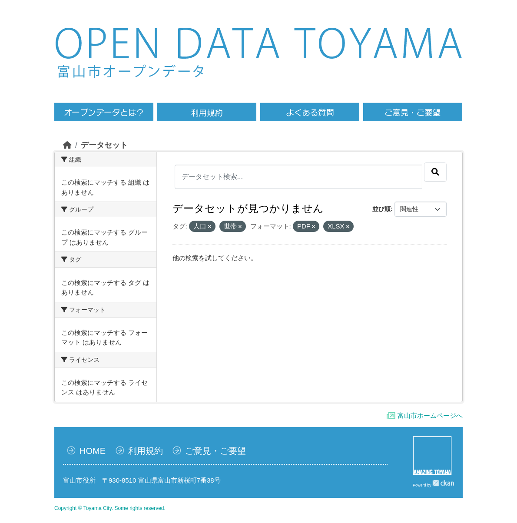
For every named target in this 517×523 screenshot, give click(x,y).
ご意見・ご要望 (215, 451)
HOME (93, 451)
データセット (104, 145)
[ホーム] (67, 145)
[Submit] (435, 172)
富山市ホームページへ (430, 415)
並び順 (381, 208)
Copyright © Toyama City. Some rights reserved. (110, 508)
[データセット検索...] (299, 177)
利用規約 (145, 451)
